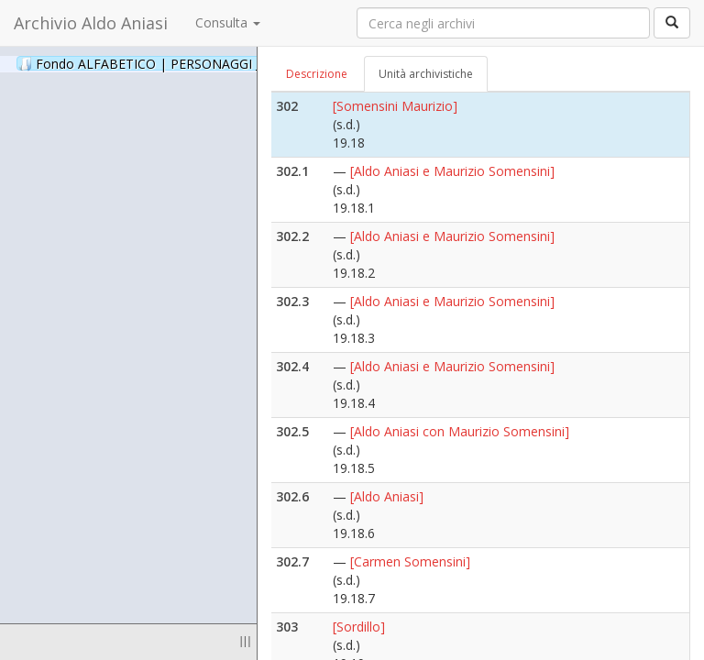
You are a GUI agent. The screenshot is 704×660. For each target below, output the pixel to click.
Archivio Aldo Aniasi (91, 23)
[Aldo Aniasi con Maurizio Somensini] (459, 431)
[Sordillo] (359, 626)
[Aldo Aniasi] (387, 496)
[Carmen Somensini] (410, 561)
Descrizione (316, 74)
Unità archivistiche (426, 74)
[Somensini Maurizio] (395, 106)
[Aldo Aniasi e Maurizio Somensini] (452, 171)
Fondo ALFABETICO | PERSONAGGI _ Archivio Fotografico (222, 63)
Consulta (227, 22)
